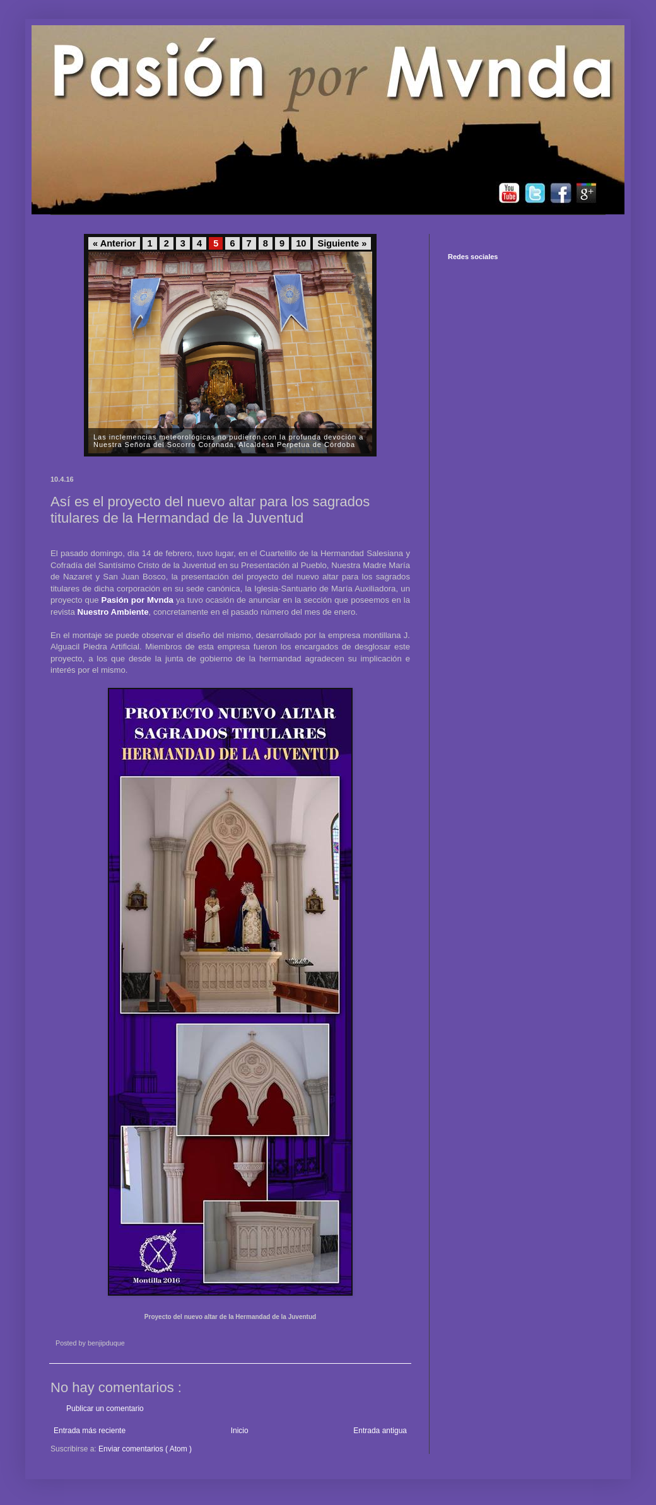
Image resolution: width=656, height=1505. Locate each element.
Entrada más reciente (90, 1430)
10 (301, 243)
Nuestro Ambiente (113, 612)
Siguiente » (341, 243)
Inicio (240, 1430)
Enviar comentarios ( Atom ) (145, 1448)
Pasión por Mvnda (137, 600)
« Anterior (114, 243)
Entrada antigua (380, 1430)
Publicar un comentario (105, 1408)
